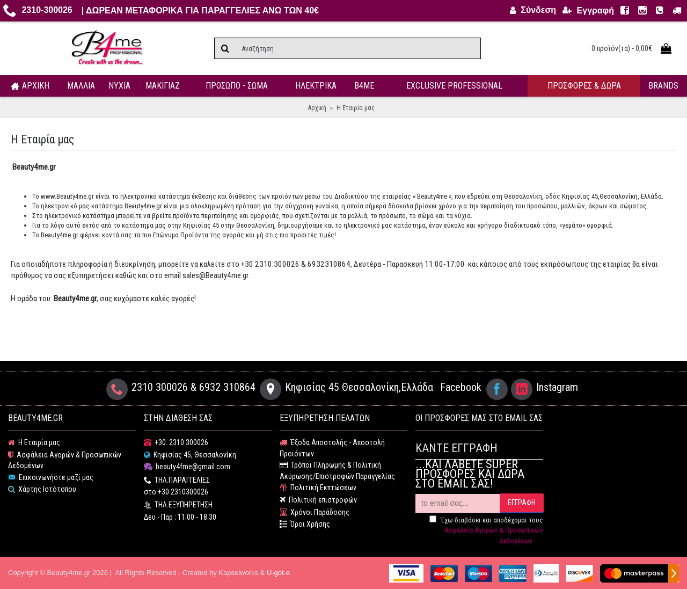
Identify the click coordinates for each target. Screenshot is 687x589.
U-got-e (278, 573)
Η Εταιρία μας (34, 442)
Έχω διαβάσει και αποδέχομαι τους (486, 530)
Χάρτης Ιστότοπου (42, 489)
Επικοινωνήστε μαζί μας (50, 477)
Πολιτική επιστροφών (318, 500)
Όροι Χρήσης (305, 524)
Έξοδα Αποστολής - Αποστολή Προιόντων (332, 448)
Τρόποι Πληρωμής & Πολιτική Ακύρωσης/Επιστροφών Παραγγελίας (337, 471)
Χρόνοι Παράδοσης (314, 512)
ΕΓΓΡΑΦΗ (522, 502)
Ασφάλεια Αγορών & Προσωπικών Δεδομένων (64, 460)
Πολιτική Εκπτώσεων (318, 487)
